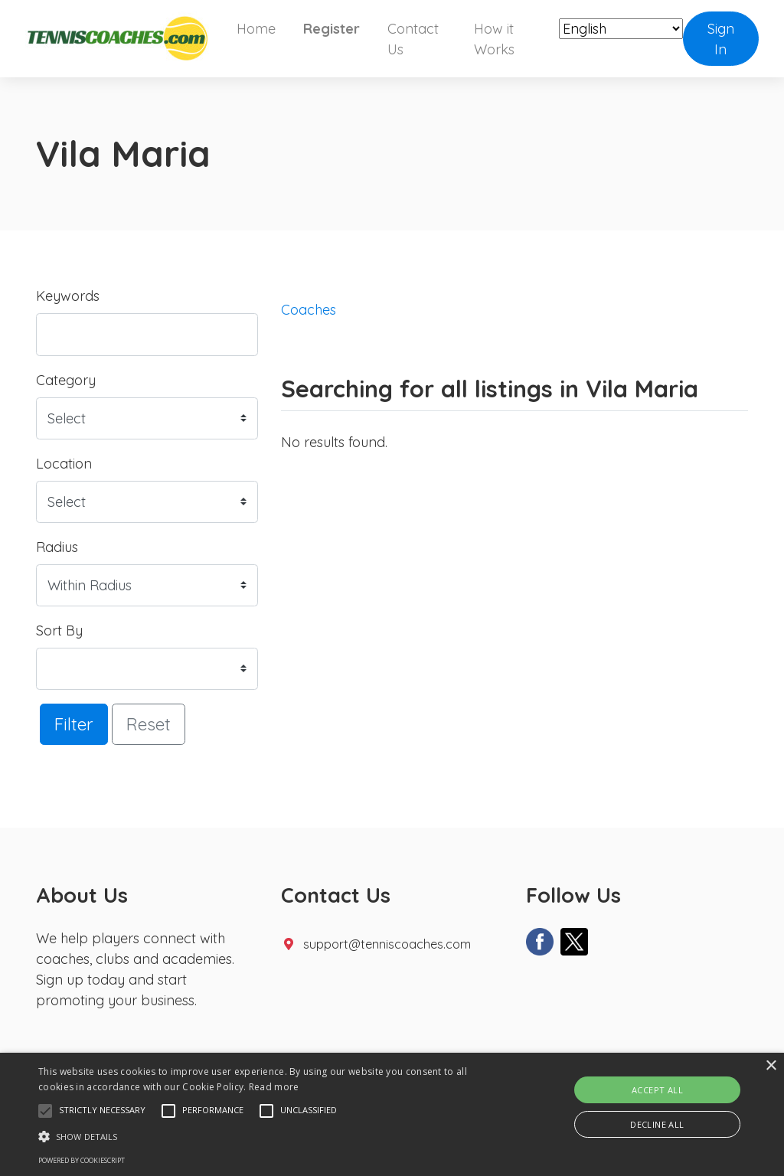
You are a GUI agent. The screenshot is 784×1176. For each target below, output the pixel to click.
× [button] (770, 1066)
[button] (45, 1111)
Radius (57, 547)
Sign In (720, 39)
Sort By (59, 630)
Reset (148, 724)
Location (64, 463)
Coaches (308, 309)
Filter (73, 724)
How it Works (494, 39)
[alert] (392, 1114)
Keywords (68, 296)
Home (256, 29)
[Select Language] (621, 28)
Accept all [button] (657, 1090)
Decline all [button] (657, 1124)
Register (331, 29)
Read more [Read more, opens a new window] (274, 1086)
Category (66, 380)
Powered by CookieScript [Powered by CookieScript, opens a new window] (81, 1160)
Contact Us (413, 39)
